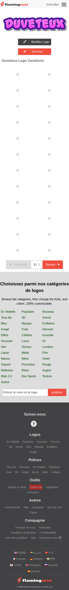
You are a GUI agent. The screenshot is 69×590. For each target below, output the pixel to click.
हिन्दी (51, 558)
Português (32, 565)
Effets (4, 335)
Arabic (25, 472)
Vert (3, 346)
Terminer (33, 51)
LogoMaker (51, 487)
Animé (46, 317)
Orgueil (5, 364)
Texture (47, 376)
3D (23, 317)
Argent (46, 370)
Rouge (46, 364)
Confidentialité (48, 532)
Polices (35, 460)
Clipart (33, 512)
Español (33, 571)
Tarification (45, 527)
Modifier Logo (36, 41)
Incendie (48, 335)
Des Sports (29, 376)
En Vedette (8, 311)
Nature (5, 358)
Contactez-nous (50, 537)
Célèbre (27, 335)
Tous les (6, 317)
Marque (27, 323)
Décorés (47, 329)
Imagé (5, 329)
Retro (25, 370)
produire (57, 392)
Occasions (38, 507)
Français (19, 558)
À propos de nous (25, 527)
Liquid (5, 352)
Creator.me (35, 487)
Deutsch (36, 558)
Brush (35, 472)
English (20, 552)
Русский (51, 565)
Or (44, 341)
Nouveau (48, 311)
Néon (25, 358)
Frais (25, 329)
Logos (34, 435)
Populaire (28, 311)
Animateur (33, 492)
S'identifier (52, 4)
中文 (49, 552)
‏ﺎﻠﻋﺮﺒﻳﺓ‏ (35, 552)
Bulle (45, 472)
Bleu (4, 323)
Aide (26, 507)
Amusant (7, 341)
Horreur (27, 346)
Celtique (56, 472)
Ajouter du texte (17, 487)
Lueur (25, 341)
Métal (25, 352)
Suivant (53, 264)
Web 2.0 (6, 376)
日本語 (15, 565)
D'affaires (48, 323)
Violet (46, 358)
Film (45, 352)
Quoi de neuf (54, 507)
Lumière (47, 346)
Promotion (28, 364)
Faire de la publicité (16, 537)
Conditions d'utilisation (23, 532)
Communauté (12, 507)
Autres (5, 382)
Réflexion (7, 370)
